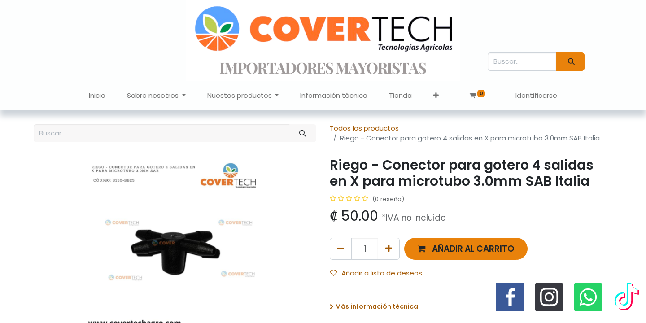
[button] (436, 96)
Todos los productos (364, 128)
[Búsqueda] (570, 61)
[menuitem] (97, 96)
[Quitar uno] (341, 249)
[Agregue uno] (389, 249)
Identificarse (536, 95)
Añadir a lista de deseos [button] (376, 273)
